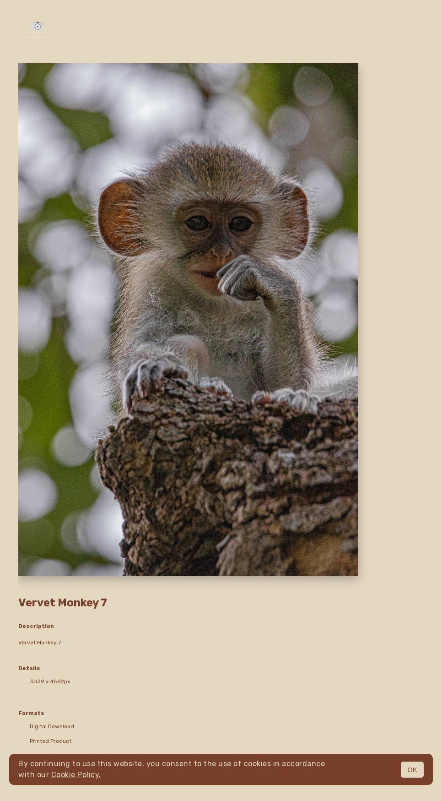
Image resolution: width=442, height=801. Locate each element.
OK (412, 770)
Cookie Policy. (76, 774)
